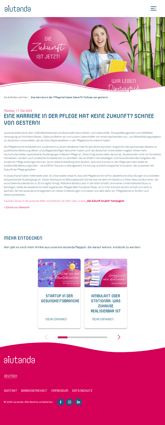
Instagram (69, 402)
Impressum (59, 391)
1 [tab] (63, 337)
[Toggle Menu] (153, 8)
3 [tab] (82, 337)
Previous (46, 337)
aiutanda (18, 8)
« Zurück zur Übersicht (16, 207)
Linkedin (78, 401)
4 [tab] (92, 337)
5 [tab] (102, 337)
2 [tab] (72, 337)
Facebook (60, 402)
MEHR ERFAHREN (56, 319)
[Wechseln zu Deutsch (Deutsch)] (19, 377)
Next (119, 337)
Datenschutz (82, 391)
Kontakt (10, 391)
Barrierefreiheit (34, 391)
